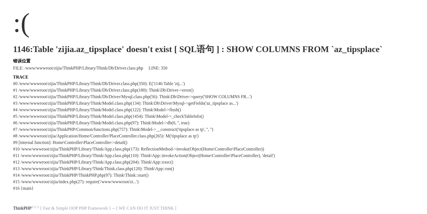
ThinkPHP (22, 208)
